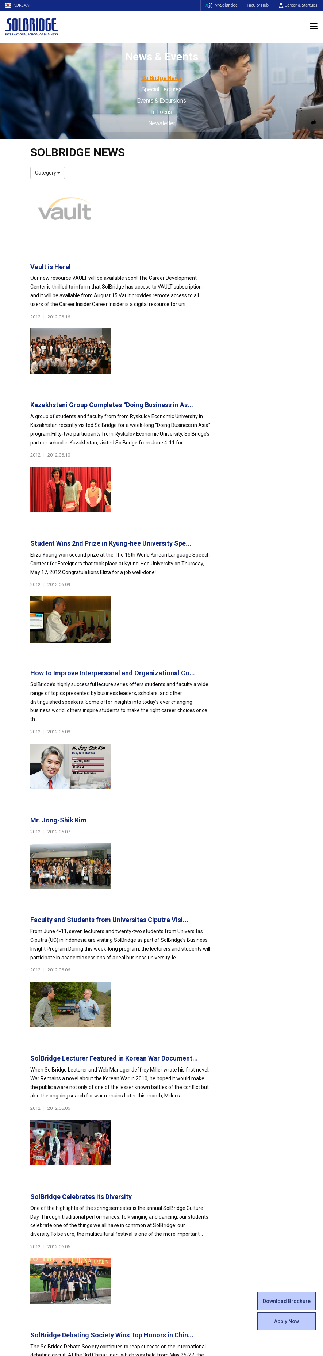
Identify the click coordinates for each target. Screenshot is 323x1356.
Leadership (43, 1124)
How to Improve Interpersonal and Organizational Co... (204, 428)
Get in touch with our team (230, 1077)
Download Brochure (287, 1301)
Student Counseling (189, 1204)
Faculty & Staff (50, 1164)
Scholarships (250, 1138)
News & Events (256, 1164)
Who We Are (44, 1116)
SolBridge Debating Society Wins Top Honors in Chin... (203, 816)
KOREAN (18, 5)
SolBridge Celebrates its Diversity (172, 738)
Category (47, 173)
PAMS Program (116, 1211)
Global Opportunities (127, 1186)
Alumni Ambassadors (124, 1233)
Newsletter (161, 123)
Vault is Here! (142, 197)
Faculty (38, 1175)
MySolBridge (218, 5)
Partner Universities (121, 1197)
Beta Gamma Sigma (190, 1138)
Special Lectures (161, 89)
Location (40, 1146)
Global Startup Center (192, 1124)
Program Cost (251, 1131)
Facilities (177, 1197)
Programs (113, 1106)
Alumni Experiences (190, 1146)
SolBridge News (161, 78)
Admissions (251, 1106)
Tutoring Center (185, 1211)
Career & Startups (298, 5)
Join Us (38, 1189)
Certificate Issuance (190, 1167)
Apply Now (286, 1321)
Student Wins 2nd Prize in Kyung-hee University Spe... (202, 351)
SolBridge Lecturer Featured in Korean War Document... (205, 660)
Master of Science (120, 1146)
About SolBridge (52, 1106)
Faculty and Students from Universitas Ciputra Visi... (201, 583)
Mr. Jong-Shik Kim (150, 506)
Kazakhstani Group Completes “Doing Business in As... (203, 274)
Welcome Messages (53, 1131)
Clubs (173, 1131)
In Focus (161, 111)
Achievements (47, 1138)
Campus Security (187, 1219)
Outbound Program (121, 1204)
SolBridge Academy (121, 1167)
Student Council (185, 1116)
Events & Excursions (161, 100)
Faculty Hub (257, 5)
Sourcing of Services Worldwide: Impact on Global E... (203, 893)
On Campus (183, 1186)
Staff (36, 1182)
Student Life (184, 1106)
